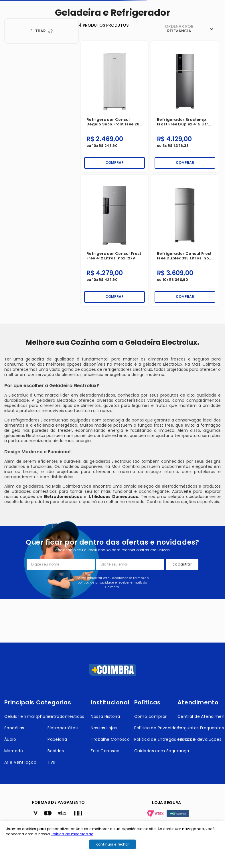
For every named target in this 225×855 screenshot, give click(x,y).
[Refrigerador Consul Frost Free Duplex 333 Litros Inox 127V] (185, 240)
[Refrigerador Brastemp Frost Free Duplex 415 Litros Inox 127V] (185, 106)
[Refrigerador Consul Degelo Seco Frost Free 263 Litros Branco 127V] (114, 106)
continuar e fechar (112, 844)
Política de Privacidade (72, 834)
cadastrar (182, 564)
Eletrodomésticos (63, 496)
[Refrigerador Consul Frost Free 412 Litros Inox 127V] (114, 240)
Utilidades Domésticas (113, 496)
